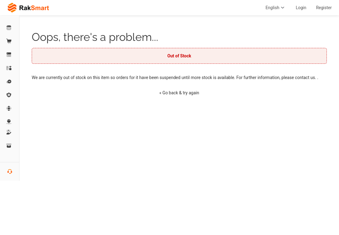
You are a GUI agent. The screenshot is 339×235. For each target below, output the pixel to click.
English (276, 7)
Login (301, 7)
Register (324, 7)
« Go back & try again (179, 92)
